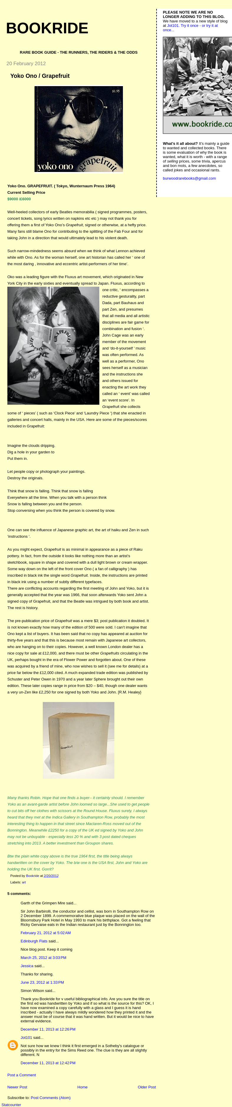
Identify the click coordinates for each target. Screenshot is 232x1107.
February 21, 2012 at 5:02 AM (46, 933)
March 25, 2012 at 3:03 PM (43, 957)
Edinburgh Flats (34, 941)
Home (83, 1087)
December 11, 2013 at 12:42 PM (48, 1063)
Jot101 (26, 1037)
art (24, 882)
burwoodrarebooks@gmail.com (189, 178)
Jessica (27, 966)
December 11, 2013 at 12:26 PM (48, 1029)
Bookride (47, 28)
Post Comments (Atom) (51, 1097)
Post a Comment (21, 1075)
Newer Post (17, 1087)
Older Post (147, 1087)
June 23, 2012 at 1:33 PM (42, 982)
